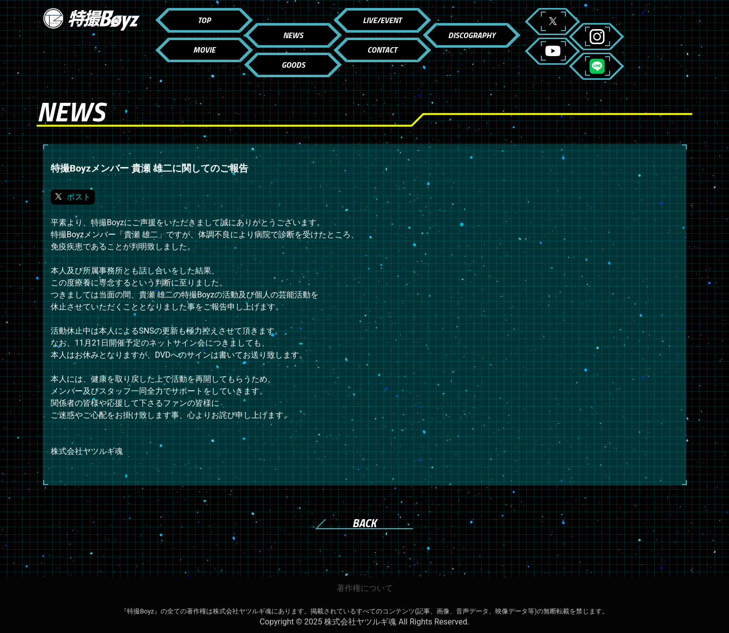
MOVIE (204, 50)
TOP (204, 20)
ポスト (79, 197)
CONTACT (382, 50)
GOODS (293, 65)
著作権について (365, 588)
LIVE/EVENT (382, 20)
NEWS (293, 35)
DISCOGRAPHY (471, 35)
